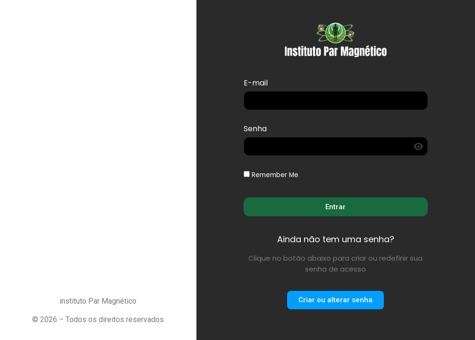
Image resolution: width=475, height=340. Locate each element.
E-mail (256, 83)
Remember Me (271, 175)
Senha (255, 129)
